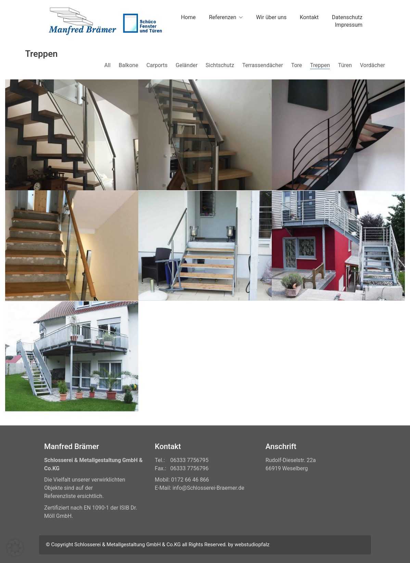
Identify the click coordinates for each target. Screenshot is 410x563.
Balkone (128, 65)
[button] (15, 548)
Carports (157, 65)
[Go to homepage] (104, 21)
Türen (345, 65)
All (107, 65)
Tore (296, 65)
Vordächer (372, 65)
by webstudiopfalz (248, 544)
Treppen (320, 65)
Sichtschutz (220, 65)
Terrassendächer (262, 65)
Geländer (186, 65)
